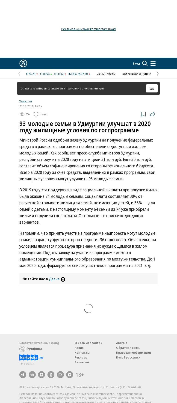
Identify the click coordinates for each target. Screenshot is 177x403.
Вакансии (82, 362)
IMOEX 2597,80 (78, 74)
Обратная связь (128, 348)
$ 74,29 (30, 74)
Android (121, 343)
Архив (79, 348)
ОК (152, 88)
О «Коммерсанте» (88, 343)
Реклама (81, 357)
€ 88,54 (45, 74)
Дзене (57, 279)
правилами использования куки (85, 88)
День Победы (106, 74)
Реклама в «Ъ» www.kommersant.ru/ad (88, 29)
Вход (136, 63)
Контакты (82, 352)
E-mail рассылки (128, 357)
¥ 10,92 (59, 74)
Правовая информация (133, 352)
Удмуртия (25, 101)
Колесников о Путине (136, 74)
